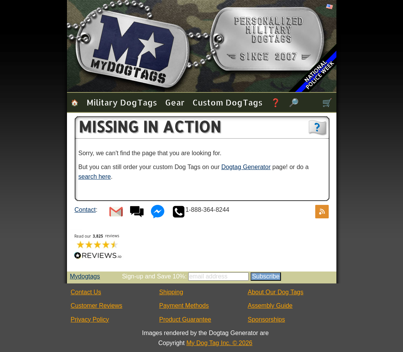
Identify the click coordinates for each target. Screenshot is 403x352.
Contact (85, 209)
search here (95, 176)
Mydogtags (85, 276)
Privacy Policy (90, 319)
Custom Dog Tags (227, 102)
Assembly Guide (270, 305)
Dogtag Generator (246, 167)
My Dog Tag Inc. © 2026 (219, 343)
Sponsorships (266, 319)
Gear (174, 102)
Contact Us (86, 292)
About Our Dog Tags (276, 292)
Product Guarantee (185, 319)
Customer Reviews (96, 305)
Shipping (171, 292)
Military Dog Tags (122, 102)
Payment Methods (184, 305)
